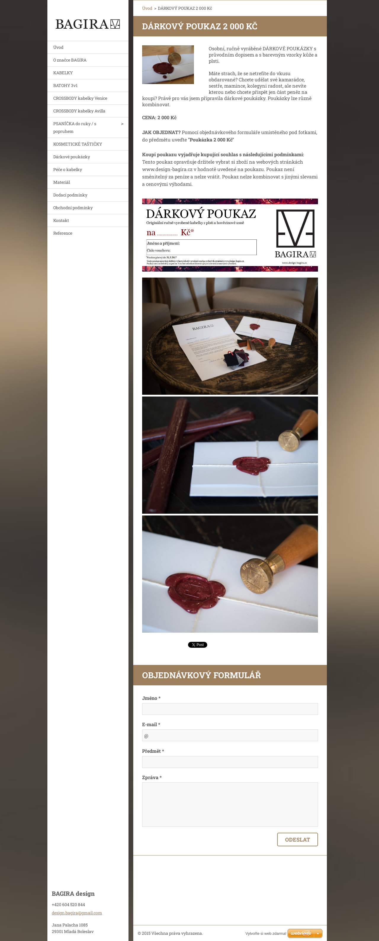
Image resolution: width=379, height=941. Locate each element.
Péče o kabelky (67, 169)
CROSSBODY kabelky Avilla (79, 111)
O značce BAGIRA (69, 60)
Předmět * (153, 751)
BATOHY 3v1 (65, 85)
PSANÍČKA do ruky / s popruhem (74, 127)
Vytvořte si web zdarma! (265, 933)
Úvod (58, 47)
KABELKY (63, 72)
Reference (62, 233)
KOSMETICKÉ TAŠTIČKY (77, 144)
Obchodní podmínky (73, 207)
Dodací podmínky (70, 195)
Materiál (61, 182)
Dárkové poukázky (71, 156)
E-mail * (151, 724)
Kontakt (61, 220)
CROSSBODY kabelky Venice (80, 98)
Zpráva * (152, 777)
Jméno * (151, 698)
